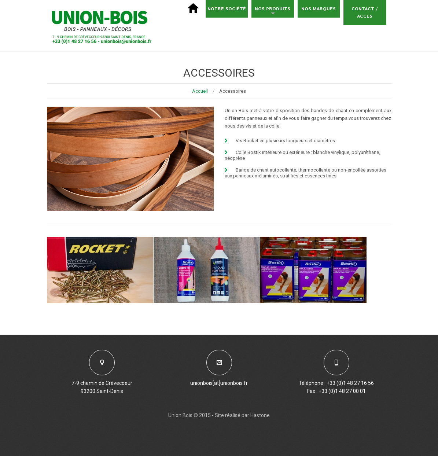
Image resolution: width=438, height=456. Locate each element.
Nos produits (270, 12)
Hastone (260, 415)
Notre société (226, 9)
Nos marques (318, 9)
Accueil (200, 91)
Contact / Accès (364, 12)
